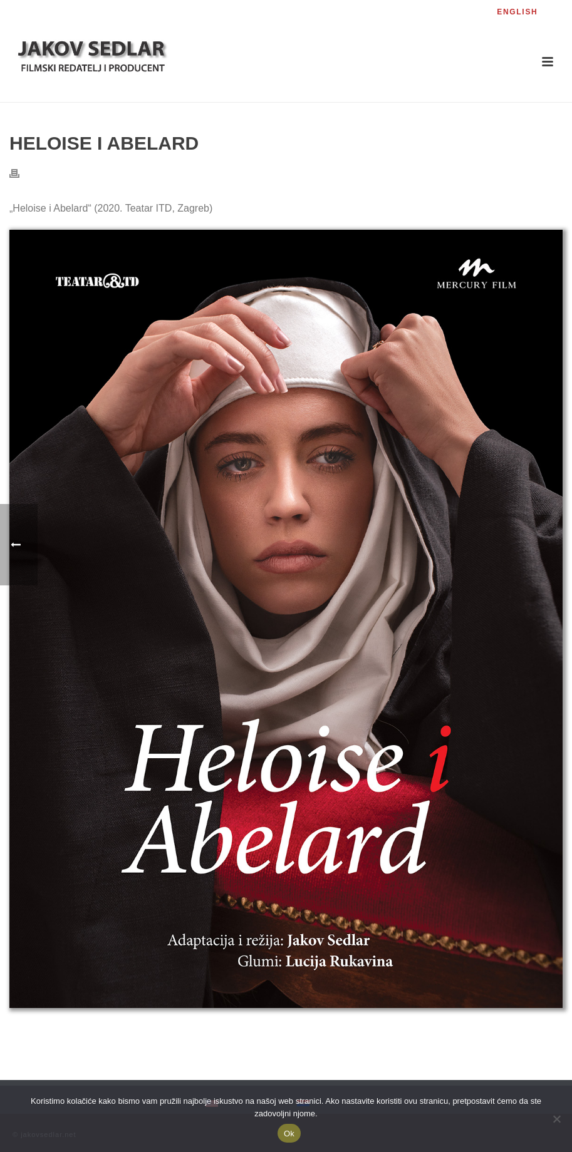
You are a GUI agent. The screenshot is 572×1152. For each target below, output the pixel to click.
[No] (556, 1119)
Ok (289, 1133)
